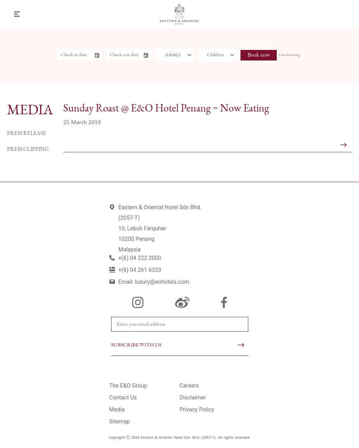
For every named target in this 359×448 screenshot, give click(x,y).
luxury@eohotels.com (162, 282)
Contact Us (123, 397)
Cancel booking (289, 55)
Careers (189, 385)
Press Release (26, 133)
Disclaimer (193, 397)
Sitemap (119, 421)
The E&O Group (128, 385)
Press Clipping (28, 149)
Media (117, 409)
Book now (259, 55)
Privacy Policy (197, 409)
